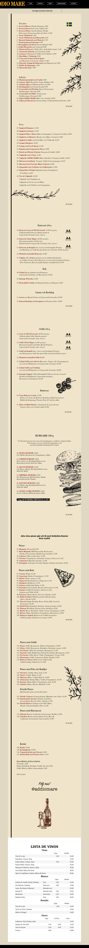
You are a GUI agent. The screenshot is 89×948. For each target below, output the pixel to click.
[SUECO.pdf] (62, 11)
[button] (40, 3)
